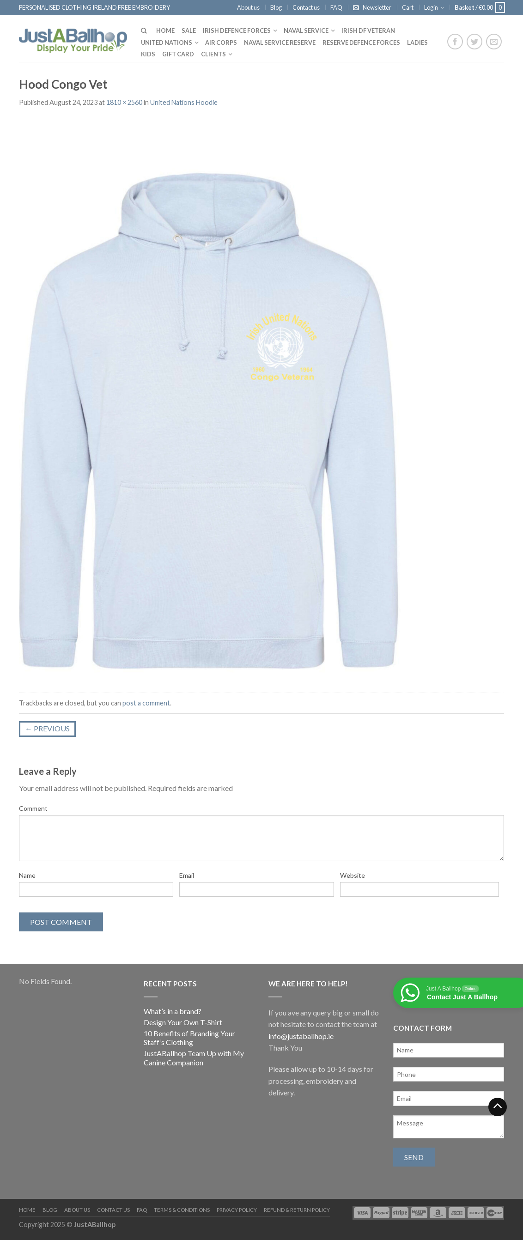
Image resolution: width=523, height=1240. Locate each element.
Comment (33, 808)
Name (27, 875)
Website (352, 875)
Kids (148, 54)
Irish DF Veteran (368, 30)
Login (431, 7)
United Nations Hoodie (184, 102)
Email (186, 875)
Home (165, 30)
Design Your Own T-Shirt (183, 1022)
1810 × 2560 (124, 102)
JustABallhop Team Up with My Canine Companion (194, 1057)
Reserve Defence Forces (361, 42)
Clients (213, 54)
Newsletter (377, 7)
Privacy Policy (237, 1210)
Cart (408, 7)
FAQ (336, 7)
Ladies (417, 42)
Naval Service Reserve (280, 42)
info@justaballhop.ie (301, 1036)
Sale (189, 30)
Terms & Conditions (182, 1210)
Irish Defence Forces (237, 30)
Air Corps (221, 42)
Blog (276, 7)
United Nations (166, 42)
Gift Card (178, 54)
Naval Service (306, 30)
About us (248, 7)
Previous (47, 728)
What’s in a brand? (172, 1011)
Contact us (306, 7)
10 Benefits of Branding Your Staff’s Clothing (189, 1037)
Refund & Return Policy (297, 1210)
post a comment (146, 703)
